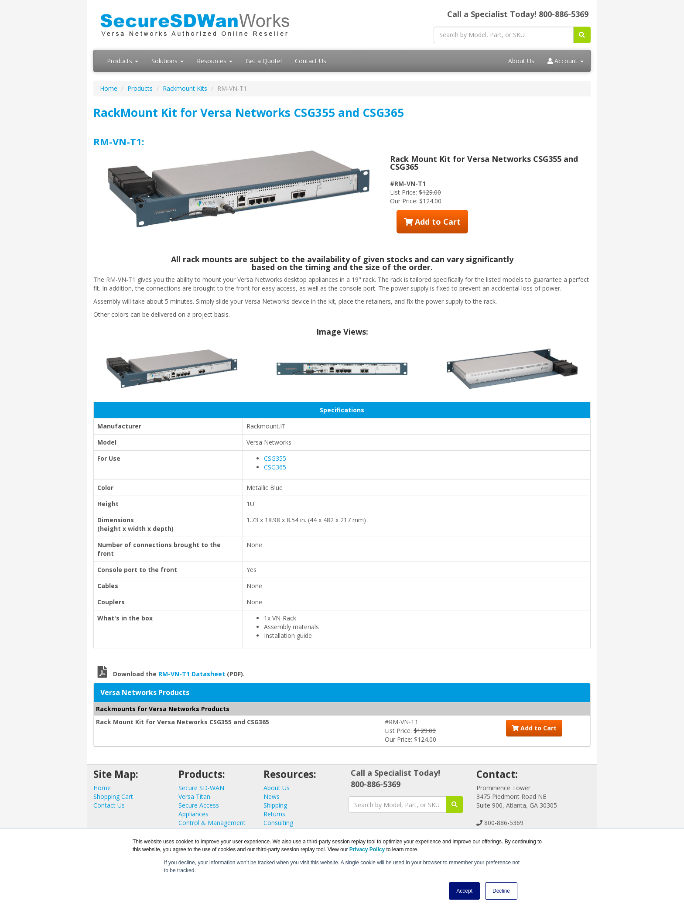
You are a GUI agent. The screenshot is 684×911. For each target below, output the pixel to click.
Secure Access (198, 805)
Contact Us (310, 61)
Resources (215, 61)
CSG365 (275, 467)
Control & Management (212, 823)
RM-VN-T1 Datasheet (191, 674)
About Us (521, 61)
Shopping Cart (113, 796)
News (271, 796)
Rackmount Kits (185, 88)
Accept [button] (464, 891)
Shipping (275, 805)
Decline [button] (501, 891)
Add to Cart (432, 221)
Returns (274, 814)
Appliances (193, 814)
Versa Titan (194, 796)
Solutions (167, 61)
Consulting (278, 823)
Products (122, 61)
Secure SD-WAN (201, 788)
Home (108, 88)
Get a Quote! (264, 61)
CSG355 (275, 458)
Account (565, 61)
